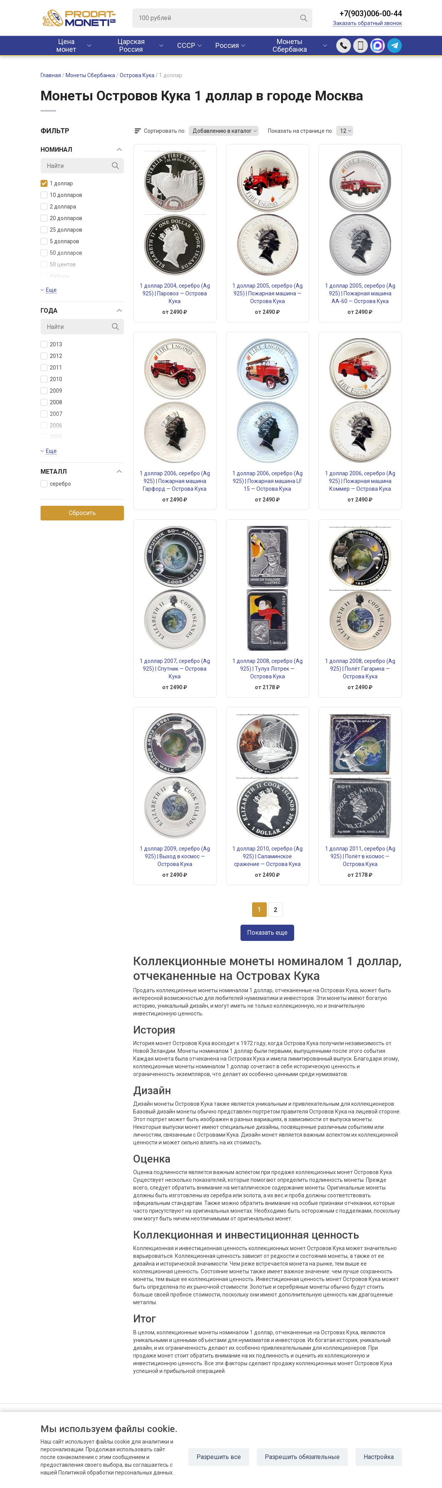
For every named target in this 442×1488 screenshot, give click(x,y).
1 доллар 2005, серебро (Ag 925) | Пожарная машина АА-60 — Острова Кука (360, 293)
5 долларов (60, 241)
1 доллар (57, 183)
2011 (51, 367)
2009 (51, 390)
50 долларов (61, 252)
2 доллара (58, 206)
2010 (51, 379)
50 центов (58, 264)
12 (343, 131)
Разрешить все (218, 1457)
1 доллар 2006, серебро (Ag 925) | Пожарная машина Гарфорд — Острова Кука (175, 481)
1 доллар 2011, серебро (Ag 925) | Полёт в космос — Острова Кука (360, 856)
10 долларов (61, 195)
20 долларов (61, 218)
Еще (51, 290)
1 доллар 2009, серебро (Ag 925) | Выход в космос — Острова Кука (175, 856)
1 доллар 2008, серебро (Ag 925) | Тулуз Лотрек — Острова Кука (267, 669)
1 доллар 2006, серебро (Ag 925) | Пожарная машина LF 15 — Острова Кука (267, 481)
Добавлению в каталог (222, 131)
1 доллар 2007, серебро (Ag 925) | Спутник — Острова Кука (175, 669)
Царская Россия (131, 45)
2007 (51, 413)
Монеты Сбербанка (290, 45)
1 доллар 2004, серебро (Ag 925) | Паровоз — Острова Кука (175, 293)
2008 (51, 402)
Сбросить (82, 513)
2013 (51, 344)
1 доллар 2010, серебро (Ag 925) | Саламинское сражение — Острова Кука (267, 856)
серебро (56, 483)
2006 (51, 425)
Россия (227, 45)
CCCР (186, 45)
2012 (51, 356)
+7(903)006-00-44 (371, 13)
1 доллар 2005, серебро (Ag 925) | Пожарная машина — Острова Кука (267, 293)
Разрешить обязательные (302, 1457)
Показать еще (267, 932)
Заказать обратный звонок (367, 23)
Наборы (55, 276)
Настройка (379, 1457)
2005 (51, 437)
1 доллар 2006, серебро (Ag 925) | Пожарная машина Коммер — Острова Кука (360, 481)
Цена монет (66, 45)
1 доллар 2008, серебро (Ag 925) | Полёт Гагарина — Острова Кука (360, 669)
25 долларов (61, 229)
